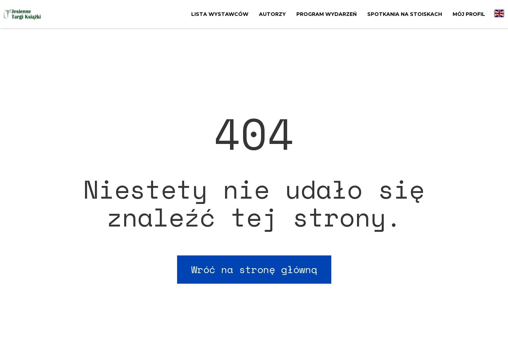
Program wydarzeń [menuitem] (326, 14)
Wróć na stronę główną (254, 269)
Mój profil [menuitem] (469, 14)
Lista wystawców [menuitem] (219, 14)
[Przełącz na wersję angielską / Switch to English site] (499, 14)
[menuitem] (499, 14)
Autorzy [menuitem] (272, 14)
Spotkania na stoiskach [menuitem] (404, 14)
